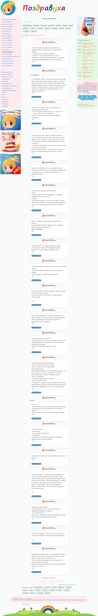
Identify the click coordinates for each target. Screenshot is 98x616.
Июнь (80, 95)
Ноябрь (85, 97)
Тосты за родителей (7, 63)
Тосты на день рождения (9, 19)
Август (88, 95)
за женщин (54, 28)
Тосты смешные (6, 28)
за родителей (26, 31)
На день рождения (7, 72)
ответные (68, 28)
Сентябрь (93, 95)
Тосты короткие (6, 31)
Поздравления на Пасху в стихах (88, 64)
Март (87, 99)
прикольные (51, 25)
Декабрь (90, 97)
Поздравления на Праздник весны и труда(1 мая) (88, 53)
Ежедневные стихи (7, 83)
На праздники (6, 79)
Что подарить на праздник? (86, 105)
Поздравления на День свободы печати (87, 76)
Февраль (83, 99)
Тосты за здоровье (7, 42)
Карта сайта (26, 604)
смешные (58, 25)
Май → (90, 92)
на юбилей (36, 25)
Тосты (4, 97)
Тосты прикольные (7, 26)
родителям (33, 31)
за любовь (32, 28)
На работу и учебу (7, 76)
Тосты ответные (6, 58)
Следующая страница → (49, 577)
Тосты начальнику (7, 51)
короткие (65, 25)
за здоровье (40, 28)
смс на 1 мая (85, 58)
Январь (94, 97)
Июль (84, 95)
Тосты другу (5, 49)
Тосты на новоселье (7, 61)
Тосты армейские (7, 38)
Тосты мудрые (6, 33)
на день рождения (27, 25)
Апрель (87, 82)
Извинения (5, 104)
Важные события (7, 74)
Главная (25, 21)
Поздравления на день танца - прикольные (89, 47)
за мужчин (47, 28)
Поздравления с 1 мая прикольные (87, 67)
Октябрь (80, 97)
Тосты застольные (7, 24)
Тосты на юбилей (7, 22)
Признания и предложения (9, 86)
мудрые (71, 25)
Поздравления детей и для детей (9, 91)
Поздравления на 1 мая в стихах (88, 61)
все (25, 35)
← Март (85, 92)
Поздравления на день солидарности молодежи (88, 43)
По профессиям (6, 88)
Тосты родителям (7, 65)
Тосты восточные (7, 35)
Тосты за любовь (7, 40)
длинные (31, 35)
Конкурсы (5, 99)
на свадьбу (61, 28)
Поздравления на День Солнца (87, 73)
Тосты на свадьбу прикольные (10, 56)
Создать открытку (36, 65)
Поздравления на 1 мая (87, 56)
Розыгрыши (5, 101)
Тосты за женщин (7, 47)
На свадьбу (5, 81)
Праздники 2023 (82, 104)
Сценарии (5, 106)
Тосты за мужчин (7, 45)
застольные (43, 25)
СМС (3, 94)
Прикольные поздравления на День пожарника (89, 50)
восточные (25, 28)
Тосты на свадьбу (7, 54)
